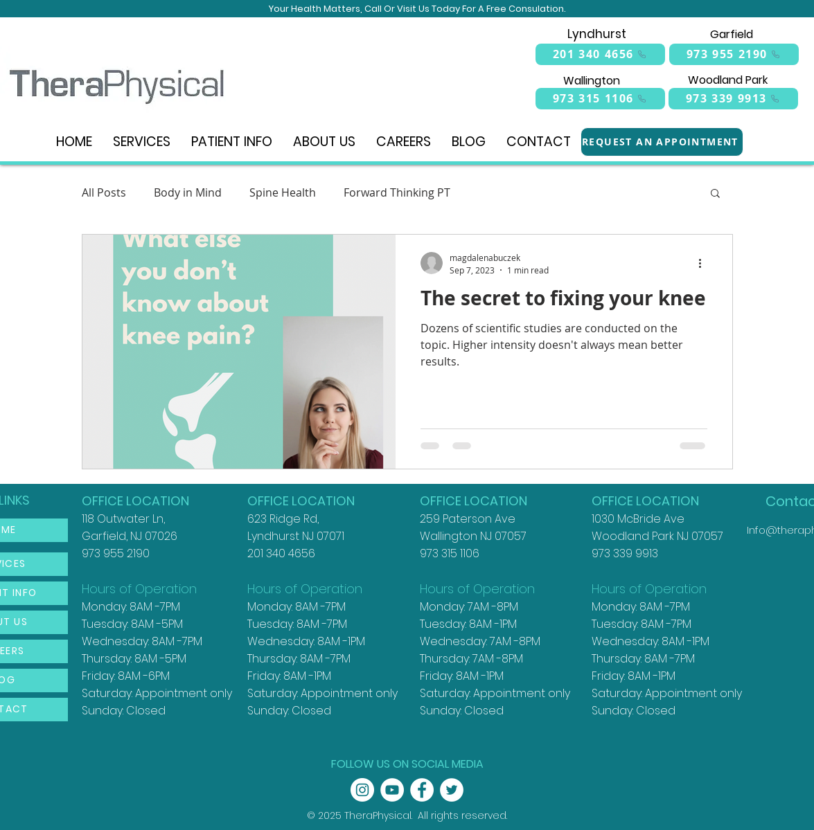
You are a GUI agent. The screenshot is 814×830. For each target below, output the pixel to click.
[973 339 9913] (733, 98)
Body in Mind (188, 192)
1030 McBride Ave (638, 519)
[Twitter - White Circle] (451, 790)
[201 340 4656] (600, 54)
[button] (715, 194)
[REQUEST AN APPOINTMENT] (662, 141)
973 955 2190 (116, 553)
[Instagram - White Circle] (362, 790)
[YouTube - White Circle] (392, 790)
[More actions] (705, 263)
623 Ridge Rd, (283, 519)
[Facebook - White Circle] (422, 790)
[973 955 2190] (734, 54)
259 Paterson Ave (467, 519)
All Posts (104, 192)
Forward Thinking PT (397, 192)
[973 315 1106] (600, 98)
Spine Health (282, 192)
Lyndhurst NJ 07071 (295, 536)
